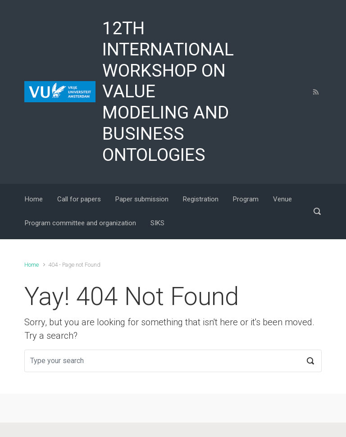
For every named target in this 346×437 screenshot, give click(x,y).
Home (31, 264)
